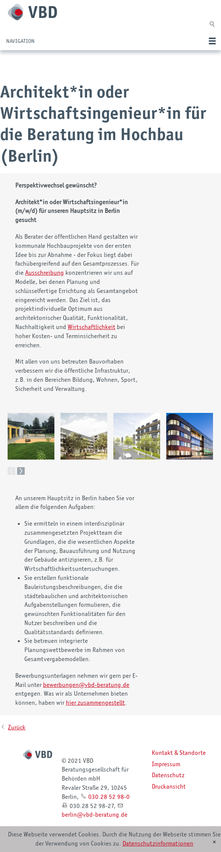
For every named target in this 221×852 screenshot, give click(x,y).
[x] (214, 842)
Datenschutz (168, 775)
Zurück (16, 727)
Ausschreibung (44, 272)
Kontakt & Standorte (179, 752)
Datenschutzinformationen (157, 843)
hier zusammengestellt (95, 702)
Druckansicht (169, 786)
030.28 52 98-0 (109, 796)
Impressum (166, 764)
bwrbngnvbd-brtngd (86, 684)
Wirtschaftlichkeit (91, 327)
